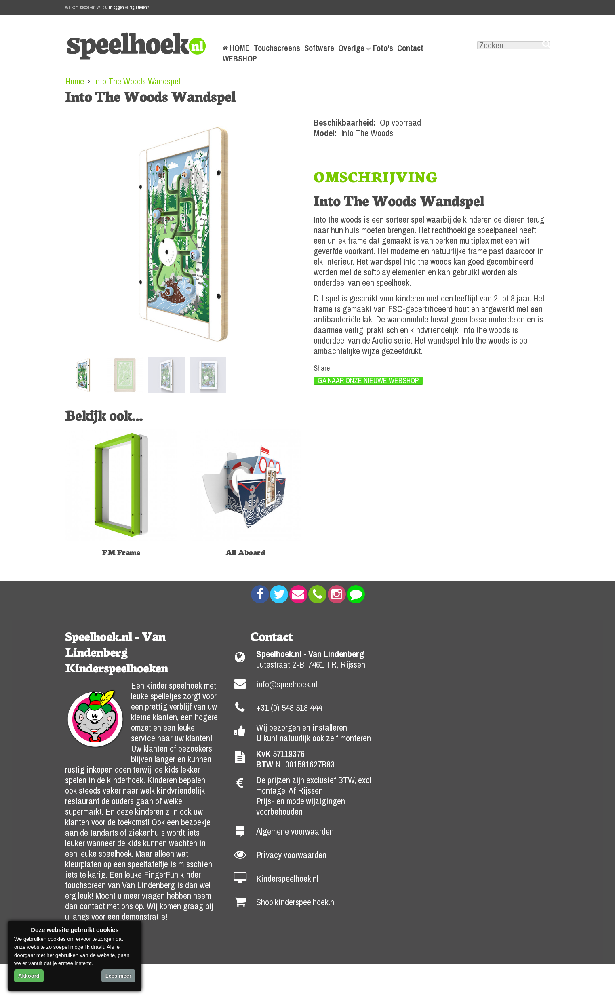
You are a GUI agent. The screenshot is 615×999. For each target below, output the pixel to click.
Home (74, 81)
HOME (240, 48)
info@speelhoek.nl (286, 684)
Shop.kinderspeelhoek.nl (296, 902)
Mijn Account (244, 32)
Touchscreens (277, 48)
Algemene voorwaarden (295, 831)
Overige (351, 48)
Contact (410, 48)
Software (319, 48)
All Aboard (245, 551)
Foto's (383, 48)
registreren (138, 7)
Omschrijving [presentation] (375, 176)
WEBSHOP (240, 58)
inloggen (116, 7)
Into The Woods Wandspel (137, 81)
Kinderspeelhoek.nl (287, 879)
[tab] (375, 176)
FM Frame (121, 551)
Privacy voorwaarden (291, 855)
